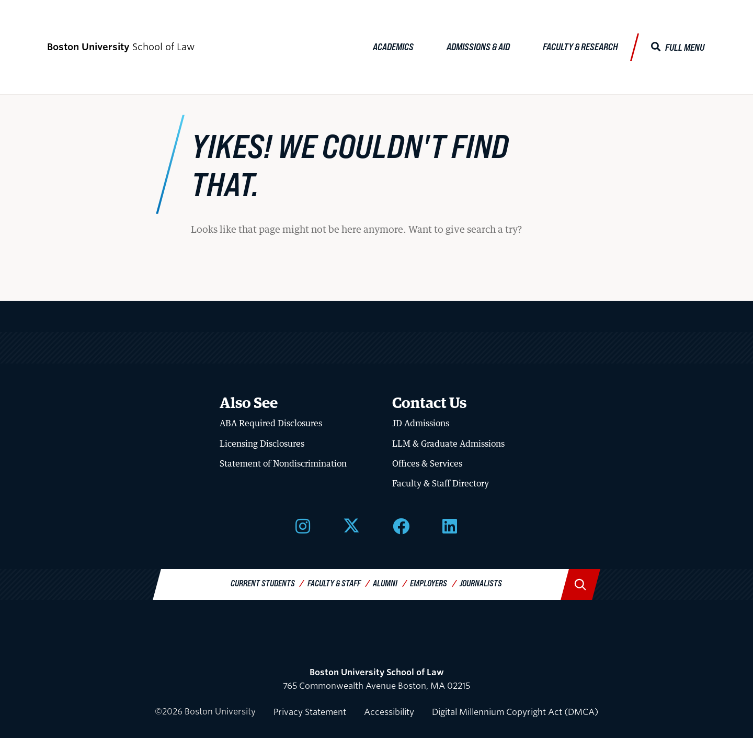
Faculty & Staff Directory (440, 483)
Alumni (385, 583)
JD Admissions (420, 423)
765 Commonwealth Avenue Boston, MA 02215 (376, 679)
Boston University (376, 644)
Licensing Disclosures (262, 443)
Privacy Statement (309, 712)
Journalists (481, 583)
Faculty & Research (580, 46)
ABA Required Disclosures (271, 423)
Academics (393, 46)
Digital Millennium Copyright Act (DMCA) (515, 712)
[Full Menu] (678, 47)
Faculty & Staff (334, 583)
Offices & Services (427, 463)
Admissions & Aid (478, 46)
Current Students (263, 583)
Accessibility (389, 712)
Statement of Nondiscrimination (283, 463)
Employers (428, 583)
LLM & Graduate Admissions (448, 443)
